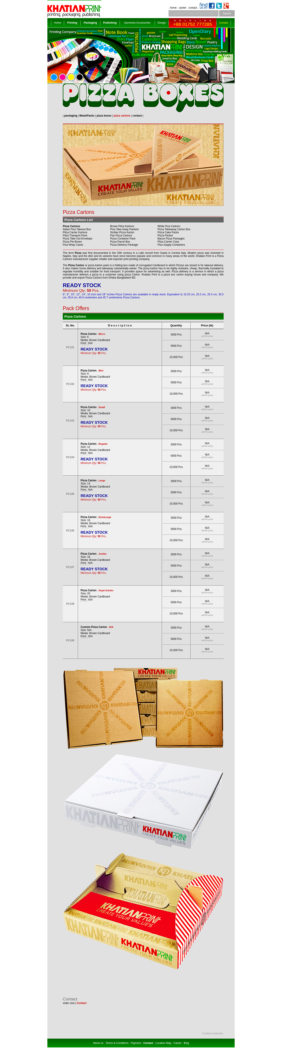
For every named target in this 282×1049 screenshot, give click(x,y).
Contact (223, 22)
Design (162, 22)
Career (177, 1043)
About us (98, 1043)
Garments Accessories (137, 22)
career (182, 7)
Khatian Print (203, 256)
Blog (186, 1043)
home (173, 7)
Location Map (163, 1043)
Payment (136, 1043)
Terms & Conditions (117, 1043)
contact (193, 7)
